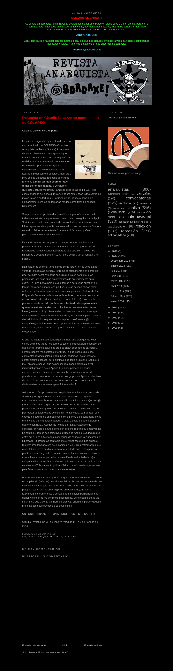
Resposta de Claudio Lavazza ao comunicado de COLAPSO (60, 120)
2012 (115, 312)
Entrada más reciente (34, 645)
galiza (58, 537)
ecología (125, 203)
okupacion (119, 226)
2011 (115, 317)
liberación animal (128, 221)
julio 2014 (117, 270)
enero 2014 (117, 301)
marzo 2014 (118, 291)
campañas (144, 193)
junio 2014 (117, 275)
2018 (115, 251)
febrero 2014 (118, 296)
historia (141, 212)
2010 (115, 322)
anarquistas (44, 537)
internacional (139, 216)
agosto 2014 (118, 265)
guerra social (117, 212)
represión (129, 231)
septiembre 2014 (121, 260)
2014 (115, 256)
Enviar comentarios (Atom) (53, 652)
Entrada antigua (93, 645)
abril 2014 (117, 286)
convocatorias (138, 198)
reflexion (70, 537)
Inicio (65, 645)
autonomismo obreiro (118, 194)
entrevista (145, 203)
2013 (115, 307)
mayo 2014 (117, 281)
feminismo (118, 208)
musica (147, 221)
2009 (115, 327)
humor (111, 216)
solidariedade (117, 235)
